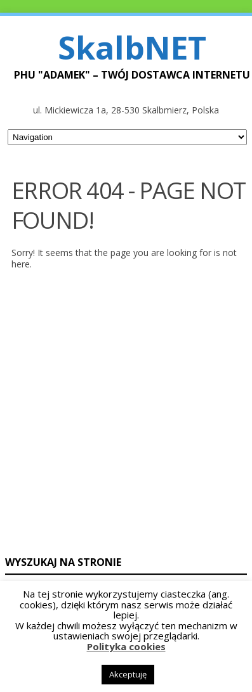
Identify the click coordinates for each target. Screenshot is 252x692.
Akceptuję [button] (128, 674)
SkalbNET (132, 47)
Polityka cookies (126, 646)
